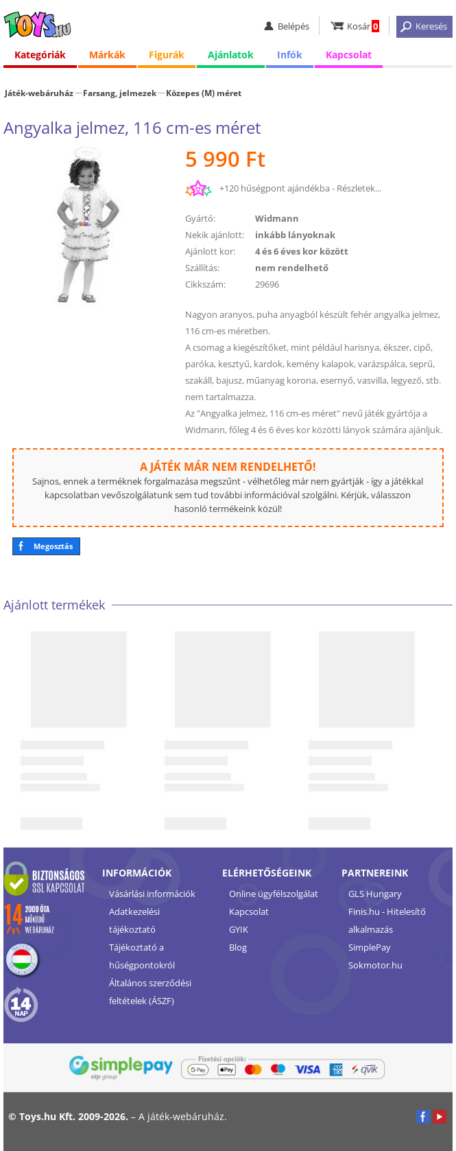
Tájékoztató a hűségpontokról (142, 956)
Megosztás (53, 546)
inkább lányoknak (295, 235)
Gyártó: (200, 218)
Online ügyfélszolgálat (273, 893)
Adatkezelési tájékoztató (134, 920)
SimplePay (369, 947)
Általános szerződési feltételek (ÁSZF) (150, 992)
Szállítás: (202, 267)
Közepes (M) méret (203, 92)
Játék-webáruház (39, 92)
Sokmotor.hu (375, 965)
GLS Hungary (375, 893)
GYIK (238, 929)
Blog (238, 947)
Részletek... (359, 188)
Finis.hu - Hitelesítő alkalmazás (387, 920)
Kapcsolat (349, 54)
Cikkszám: (205, 284)
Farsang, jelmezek (119, 92)
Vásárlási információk (152, 893)
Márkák (107, 54)
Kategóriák (40, 54)
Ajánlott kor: (210, 251)
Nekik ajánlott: (214, 235)
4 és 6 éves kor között (301, 251)
